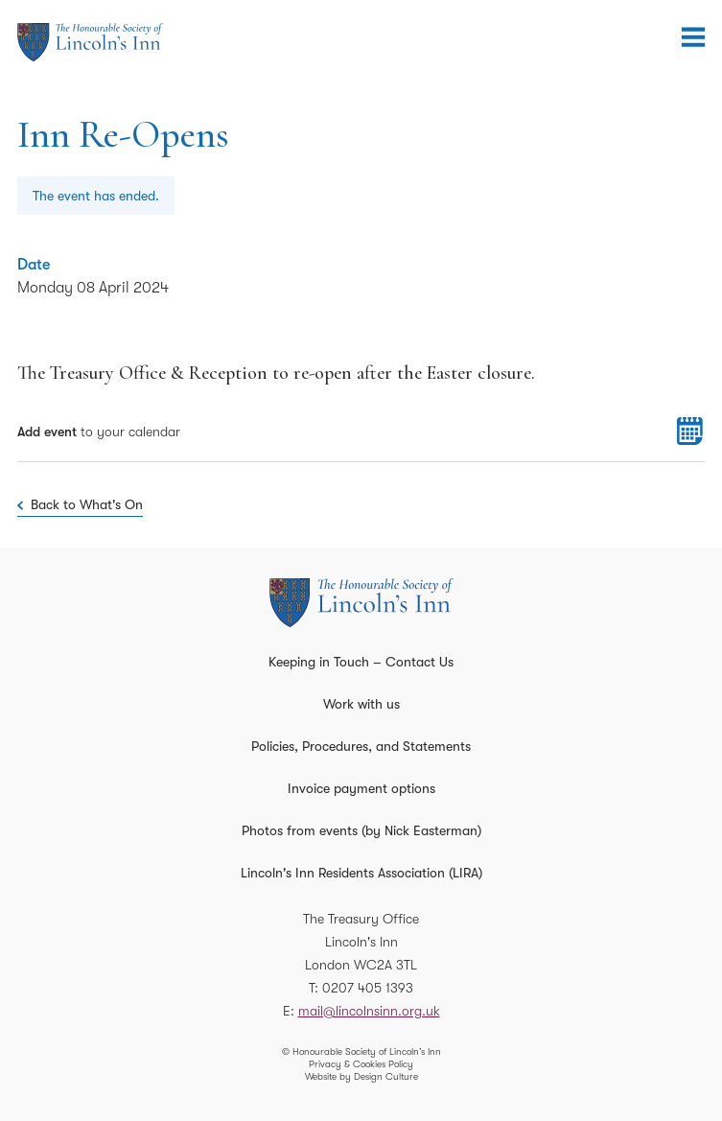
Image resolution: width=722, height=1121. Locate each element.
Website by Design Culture (361, 1076)
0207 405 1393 (367, 987)
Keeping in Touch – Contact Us (361, 661)
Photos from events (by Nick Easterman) (361, 830)
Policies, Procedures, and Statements (361, 746)
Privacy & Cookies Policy (361, 1064)
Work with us (361, 704)
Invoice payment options (361, 788)
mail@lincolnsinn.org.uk (369, 1010)
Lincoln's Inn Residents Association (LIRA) (361, 872)
